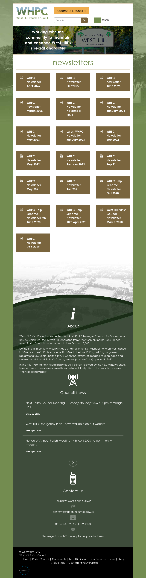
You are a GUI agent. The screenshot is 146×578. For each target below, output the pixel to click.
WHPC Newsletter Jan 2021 (74, 185)
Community (59, 559)
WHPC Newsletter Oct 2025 (74, 82)
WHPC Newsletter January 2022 (76, 160)
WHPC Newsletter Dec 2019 (34, 242)
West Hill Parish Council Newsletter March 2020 (116, 216)
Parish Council (40, 559)
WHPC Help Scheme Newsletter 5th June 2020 (36, 216)
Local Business (77, 559)
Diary (121, 559)
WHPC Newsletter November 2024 (74, 109)
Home (25, 559)
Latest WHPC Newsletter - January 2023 (76, 135)
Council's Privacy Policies (83, 562)
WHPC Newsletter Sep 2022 (114, 135)
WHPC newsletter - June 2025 (115, 82)
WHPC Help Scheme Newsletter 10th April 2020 (76, 216)
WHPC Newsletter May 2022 (34, 160)
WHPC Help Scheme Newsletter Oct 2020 (114, 187)
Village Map (58, 562)
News (111, 559)
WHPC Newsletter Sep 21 (114, 160)
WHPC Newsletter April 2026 (34, 82)
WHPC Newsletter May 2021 (34, 185)
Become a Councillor (71, 10)
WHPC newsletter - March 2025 (35, 106)
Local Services (97, 559)
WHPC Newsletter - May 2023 (35, 135)
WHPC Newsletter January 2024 (116, 106)
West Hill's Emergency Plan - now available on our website (65, 424)
